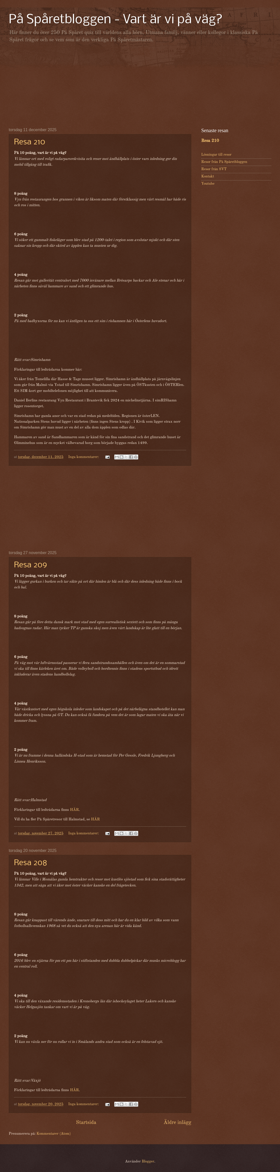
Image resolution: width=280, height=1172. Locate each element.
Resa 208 (30, 863)
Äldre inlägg (177, 1122)
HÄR (74, 810)
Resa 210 (29, 142)
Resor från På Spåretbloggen (224, 162)
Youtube (207, 184)
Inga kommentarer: (84, 457)
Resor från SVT (214, 169)
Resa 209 (30, 565)
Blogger (148, 1161)
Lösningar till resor (216, 155)
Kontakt (207, 176)
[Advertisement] (140, 85)
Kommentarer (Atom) (53, 1134)
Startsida (86, 1122)
